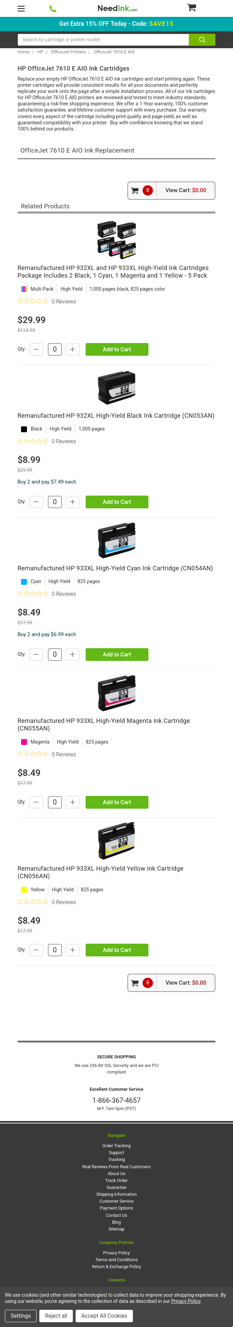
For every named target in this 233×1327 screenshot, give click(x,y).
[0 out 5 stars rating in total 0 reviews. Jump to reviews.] (47, 301)
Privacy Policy (116, 1252)
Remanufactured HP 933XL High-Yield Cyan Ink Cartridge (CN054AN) (115, 568)
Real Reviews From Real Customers (116, 1166)
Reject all (56, 1316)
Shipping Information (116, 1194)
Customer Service (116, 1201)
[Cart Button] (201, 7)
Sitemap (116, 1229)
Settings (21, 1316)
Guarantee (117, 1187)
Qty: (22, 349)
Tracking (116, 1159)
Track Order (116, 1180)
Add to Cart (117, 349)
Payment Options (116, 1208)
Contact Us (116, 1215)
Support (116, 1152)
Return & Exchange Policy (116, 1266)
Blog (116, 1222)
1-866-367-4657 (116, 1100)
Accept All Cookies (104, 1316)
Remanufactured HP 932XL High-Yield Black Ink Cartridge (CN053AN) (116, 415)
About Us (116, 1173)
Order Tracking (117, 1145)
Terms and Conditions (116, 1259)
